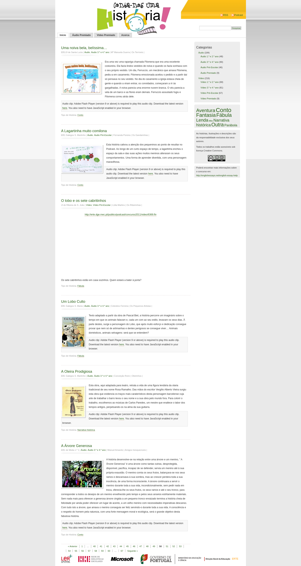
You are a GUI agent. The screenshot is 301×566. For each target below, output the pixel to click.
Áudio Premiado (81, 35)
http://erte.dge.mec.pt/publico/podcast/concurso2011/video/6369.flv (120, 214)
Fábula (80, 286)
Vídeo (89, 205)
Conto (80, 115)
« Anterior (72, 546)
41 (101, 546)
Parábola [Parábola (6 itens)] (230, 125)
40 (94, 546)
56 (82, 551)
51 (167, 546)
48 (147, 546)
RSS (225, 15)
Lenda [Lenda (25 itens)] (202, 120)
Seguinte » (132, 551)
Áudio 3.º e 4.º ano (100, 52)
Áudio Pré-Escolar (103, 135)
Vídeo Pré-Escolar (102, 205)
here (64, 108)
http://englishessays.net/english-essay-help (217, 175)
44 (121, 546)
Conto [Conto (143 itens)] (223, 110)
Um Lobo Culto (73, 301)
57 (89, 551)
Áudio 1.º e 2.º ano (209, 56)
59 (102, 551)
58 (96, 551)
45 (127, 546)
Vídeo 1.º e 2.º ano (209, 82)
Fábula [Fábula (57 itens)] (224, 115)
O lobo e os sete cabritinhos (83, 200)
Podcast (238, 15)
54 (69, 551)
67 (122, 551)
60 (109, 551)
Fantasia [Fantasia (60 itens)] (206, 115)
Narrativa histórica (86, 430)
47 (140, 546)
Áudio (87, 52)
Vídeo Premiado (106, 35)
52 (173, 546)
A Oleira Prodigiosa (76, 371)
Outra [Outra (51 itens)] (217, 124)
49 (154, 546)
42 (107, 546)
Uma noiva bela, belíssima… (84, 48)
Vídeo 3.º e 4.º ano (209, 87)
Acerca (125, 35)
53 (180, 546)
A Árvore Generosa (76, 446)
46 (134, 546)
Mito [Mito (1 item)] (211, 121)
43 (114, 546)
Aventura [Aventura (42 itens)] (205, 110)
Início (63, 35)
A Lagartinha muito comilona (84, 131)
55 (76, 551)
